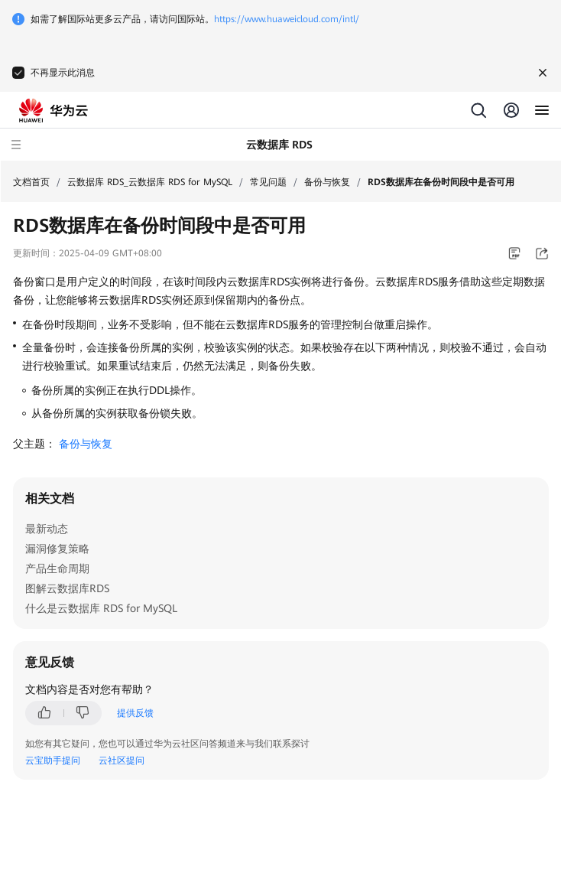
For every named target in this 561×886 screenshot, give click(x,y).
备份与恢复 (327, 182)
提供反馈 (135, 713)
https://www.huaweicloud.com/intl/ (286, 19)
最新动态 (46, 529)
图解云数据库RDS (67, 588)
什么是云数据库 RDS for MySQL (101, 608)
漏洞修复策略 (57, 548)
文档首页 (31, 182)
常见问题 (268, 182)
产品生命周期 (57, 568)
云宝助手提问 (52, 760)
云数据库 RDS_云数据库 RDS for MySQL (149, 182)
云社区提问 (121, 760)
